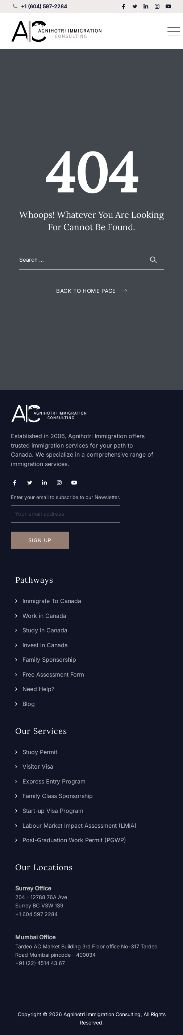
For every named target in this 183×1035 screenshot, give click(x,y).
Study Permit (39, 752)
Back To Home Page (86, 290)
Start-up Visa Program (52, 810)
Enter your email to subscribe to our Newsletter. (65, 508)
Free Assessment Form (53, 674)
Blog (28, 703)
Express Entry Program (54, 781)
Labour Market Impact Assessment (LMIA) (79, 825)
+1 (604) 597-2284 (39, 6)
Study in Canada (44, 630)
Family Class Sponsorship (57, 795)
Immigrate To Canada (51, 600)
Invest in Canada (45, 645)
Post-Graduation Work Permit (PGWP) (74, 840)
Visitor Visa (37, 766)
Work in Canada (44, 615)
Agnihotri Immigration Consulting (102, 1014)
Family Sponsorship (49, 659)
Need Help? (38, 689)
